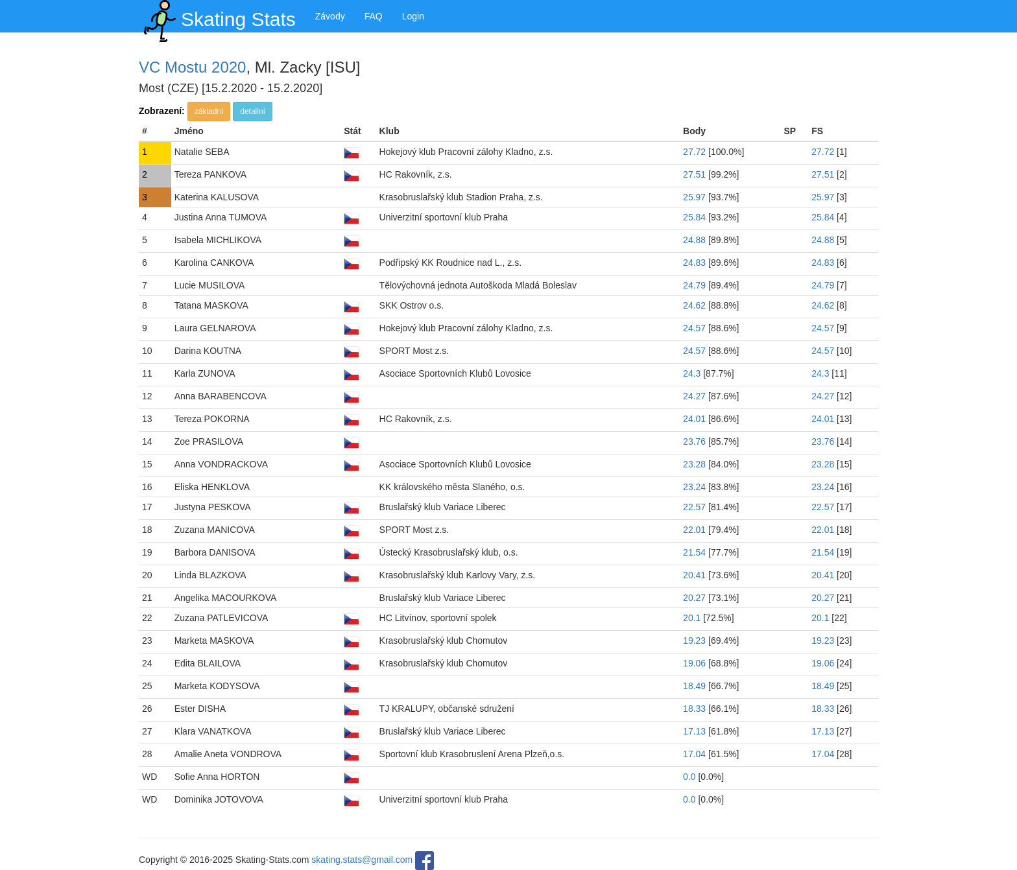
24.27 (694, 396)
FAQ (374, 16)
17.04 (694, 754)
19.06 (694, 663)
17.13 (694, 731)
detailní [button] (252, 111)
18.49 (694, 686)
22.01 (694, 529)
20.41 (694, 575)
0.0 (689, 776)
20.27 (694, 598)
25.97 (694, 197)
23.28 (694, 464)
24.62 (694, 305)
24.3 (691, 373)
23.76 (694, 441)
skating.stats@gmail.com (362, 859)
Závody (330, 16)
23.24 (694, 487)
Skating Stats (217, 16)
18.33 (694, 708)
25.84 (694, 217)
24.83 (694, 262)
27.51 (694, 174)
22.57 (694, 507)
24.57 (694, 328)
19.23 (694, 640)
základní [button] (209, 111)
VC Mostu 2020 (192, 67)
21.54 (694, 552)
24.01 (694, 419)
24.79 (694, 285)
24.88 (694, 240)
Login (413, 16)
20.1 (691, 618)
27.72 (694, 152)
